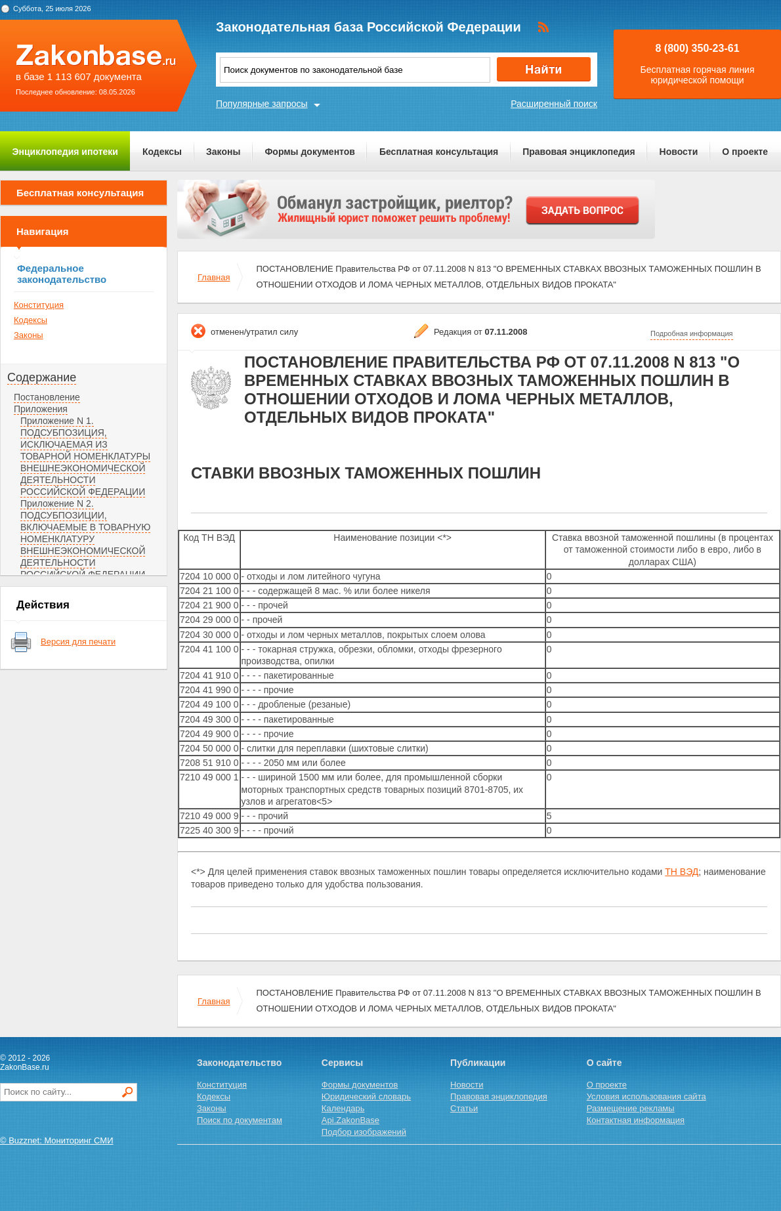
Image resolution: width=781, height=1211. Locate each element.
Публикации (477, 1062)
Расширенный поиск (554, 103)
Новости (679, 151)
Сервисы (342, 1062)
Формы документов (309, 151)
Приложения (41, 409)
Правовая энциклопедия (578, 151)
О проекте (745, 151)
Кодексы (162, 151)
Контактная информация (636, 1120)
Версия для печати (78, 642)
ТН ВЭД (681, 871)
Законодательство (239, 1062)
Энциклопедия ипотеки (65, 151)
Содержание (41, 377)
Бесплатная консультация (438, 151)
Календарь (343, 1108)
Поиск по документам (239, 1120)
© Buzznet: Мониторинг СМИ (57, 1140)
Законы (223, 151)
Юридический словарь (366, 1096)
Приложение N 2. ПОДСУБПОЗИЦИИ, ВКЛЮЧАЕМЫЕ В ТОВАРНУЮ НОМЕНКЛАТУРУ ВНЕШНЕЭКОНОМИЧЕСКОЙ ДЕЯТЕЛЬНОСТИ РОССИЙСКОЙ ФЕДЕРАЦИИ (85, 539)
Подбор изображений (364, 1132)
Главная (214, 277)
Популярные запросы (262, 103)
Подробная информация (691, 333)
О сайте (604, 1062)
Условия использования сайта (646, 1096)
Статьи (464, 1108)
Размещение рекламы (631, 1108)
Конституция (39, 305)
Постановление (47, 397)
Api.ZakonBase (350, 1120)
